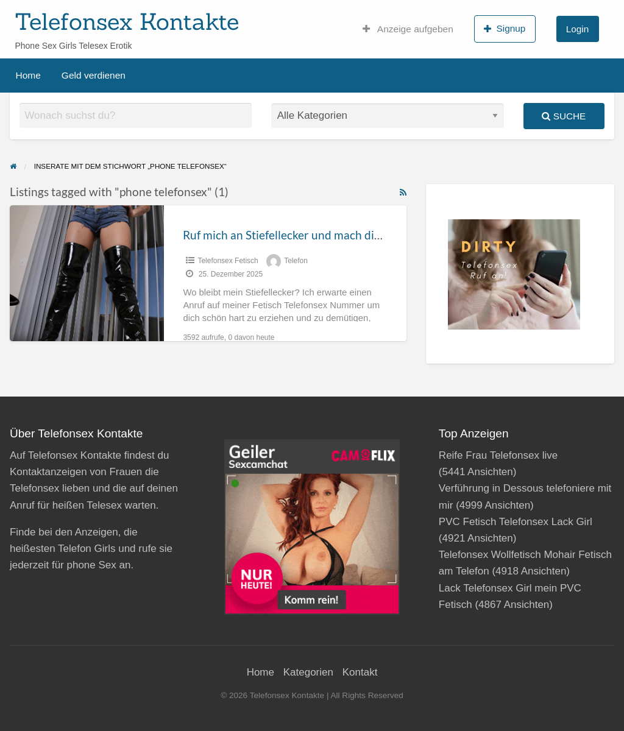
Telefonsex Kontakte (127, 21)
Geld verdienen (94, 75)
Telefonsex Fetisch (227, 260)
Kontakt (360, 672)
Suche (564, 116)
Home (28, 75)
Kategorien (308, 672)
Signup (504, 28)
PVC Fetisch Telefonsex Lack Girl (515, 522)
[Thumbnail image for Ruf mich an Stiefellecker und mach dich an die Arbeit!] (87, 273)
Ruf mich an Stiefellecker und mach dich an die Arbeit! (321, 235)
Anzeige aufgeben (408, 29)
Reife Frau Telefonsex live (498, 455)
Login (577, 29)
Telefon (296, 260)
